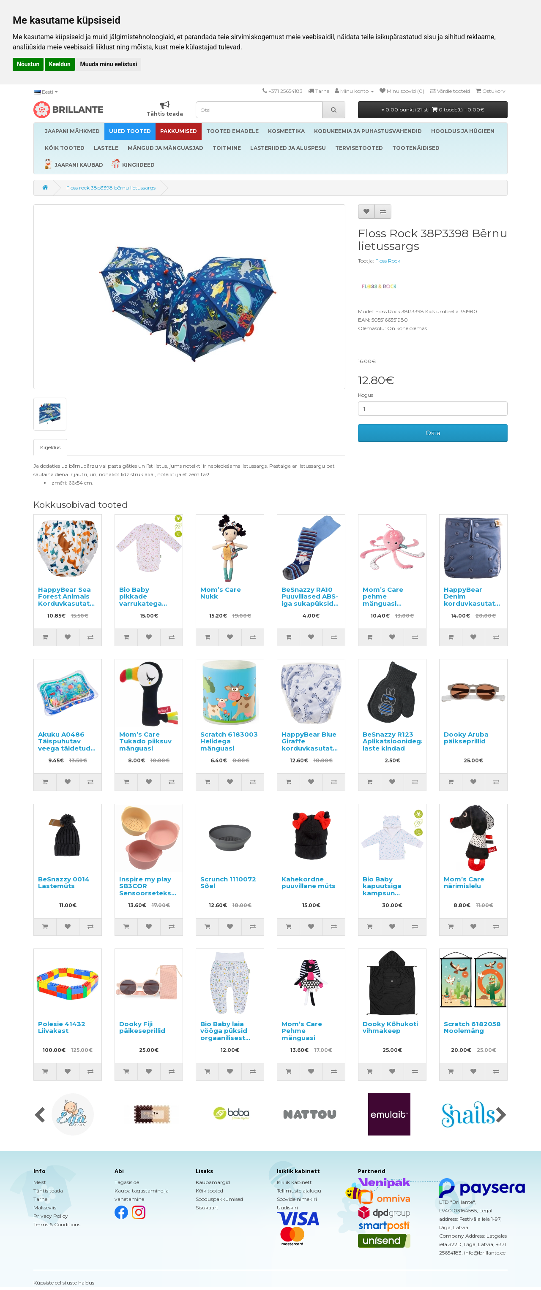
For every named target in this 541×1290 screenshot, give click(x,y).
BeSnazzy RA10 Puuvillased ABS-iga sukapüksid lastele (309, 600)
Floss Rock (387, 260)
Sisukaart (207, 1207)
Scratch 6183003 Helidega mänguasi (229, 741)
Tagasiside (127, 1182)
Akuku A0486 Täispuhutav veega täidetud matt (64, 744)
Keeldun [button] (60, 64)
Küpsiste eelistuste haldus (63, 1282)
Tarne (40, 1199)
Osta (433, 433)
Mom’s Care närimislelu (464, 882)
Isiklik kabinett (294, 1182)
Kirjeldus (50, 447)
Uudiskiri (287, 1207)
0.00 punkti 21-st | (433, 109)
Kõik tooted (209, 1190)
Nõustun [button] (28, 64)
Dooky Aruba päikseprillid (466, 737)
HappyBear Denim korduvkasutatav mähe (473, 600)
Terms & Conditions (56, 1224)
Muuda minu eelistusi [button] (108, 64)
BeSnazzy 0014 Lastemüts (64, 882)
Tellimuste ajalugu (299, 1190)
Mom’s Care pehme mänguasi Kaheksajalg (383, 600)
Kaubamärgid (213, 1182)
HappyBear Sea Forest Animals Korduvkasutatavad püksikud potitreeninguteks (72, 603)
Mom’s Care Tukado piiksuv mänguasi (145, 741)
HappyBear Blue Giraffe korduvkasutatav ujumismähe (311, 744)
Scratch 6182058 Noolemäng (472, 1027)
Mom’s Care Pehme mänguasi (301, 1031)
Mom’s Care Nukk (220, 593)
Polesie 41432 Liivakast (61, 1027)
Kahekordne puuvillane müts (308, 882)
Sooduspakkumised (219, 1199)
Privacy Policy (50, 1216)
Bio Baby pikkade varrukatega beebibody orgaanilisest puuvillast (141, 607)
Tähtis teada (48, 1190)
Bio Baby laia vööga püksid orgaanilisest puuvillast (223, 1034)
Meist (39, 1182)
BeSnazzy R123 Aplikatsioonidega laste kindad (394, 741)
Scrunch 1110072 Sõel (228, 882)
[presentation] (39, 1115)
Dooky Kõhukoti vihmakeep (390, 1027)
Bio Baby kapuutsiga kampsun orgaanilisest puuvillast (385, 893)
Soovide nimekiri (297, 1199)
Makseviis (44, 1207)
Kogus (365, 395)
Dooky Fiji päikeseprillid (142, 1027)
